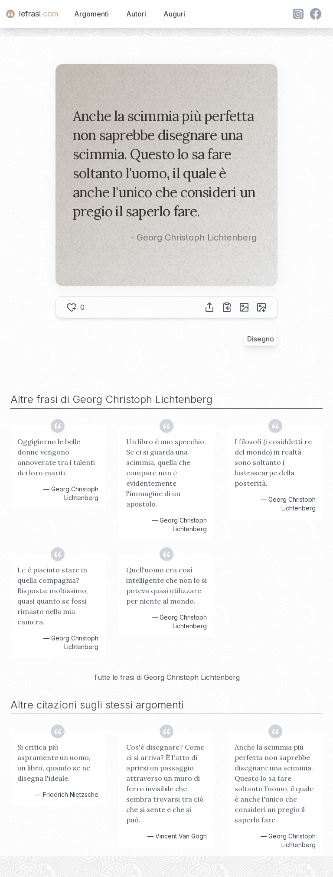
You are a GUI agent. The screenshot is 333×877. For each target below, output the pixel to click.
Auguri (174, 14)
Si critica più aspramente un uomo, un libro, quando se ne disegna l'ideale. (54, 763)
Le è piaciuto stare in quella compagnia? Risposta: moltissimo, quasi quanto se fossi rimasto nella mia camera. (52, 595)
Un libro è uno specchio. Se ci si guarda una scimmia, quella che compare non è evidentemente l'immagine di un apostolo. (166, 472)
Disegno (260, 339)
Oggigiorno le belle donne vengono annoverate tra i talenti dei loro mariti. (56, 457)
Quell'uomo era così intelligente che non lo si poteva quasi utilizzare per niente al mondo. (166, 585)
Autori (136, 14)
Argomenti (91, 14)
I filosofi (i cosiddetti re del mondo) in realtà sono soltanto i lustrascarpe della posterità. (273, 462)
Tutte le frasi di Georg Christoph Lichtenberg (166, 677)
